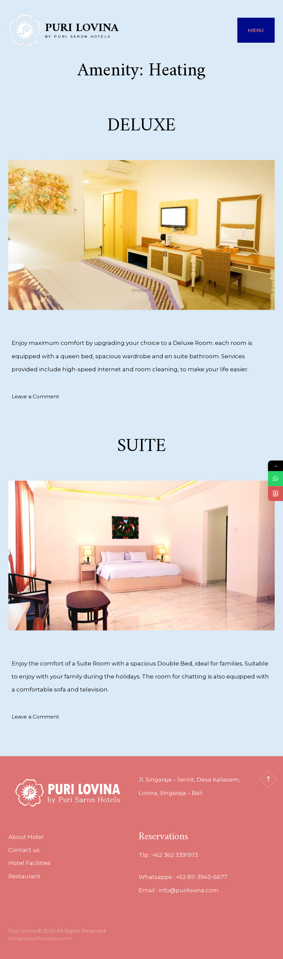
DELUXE (141, 126)
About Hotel (26, 837)
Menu (256, 30)
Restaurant (24, 876)
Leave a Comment (35, 396)
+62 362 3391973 (175, 855)
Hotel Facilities (29, 863)
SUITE (141, 446)
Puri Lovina (82, 28)
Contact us (24, 850)
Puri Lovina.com (54, 938)
